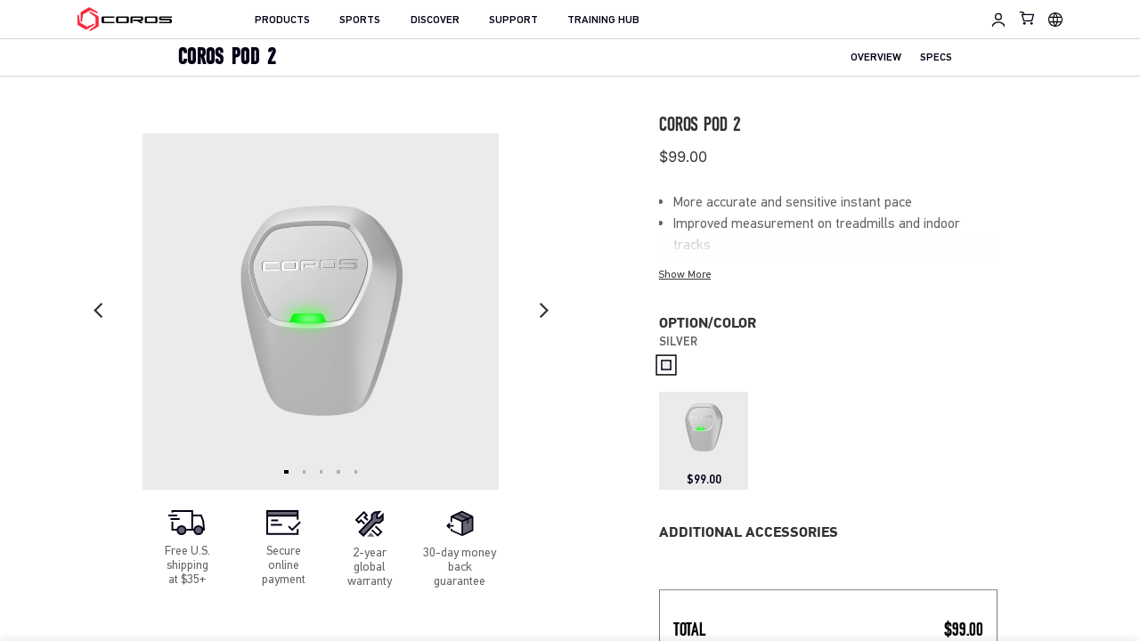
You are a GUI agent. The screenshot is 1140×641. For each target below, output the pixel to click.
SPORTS (359, 20)
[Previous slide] (98, 311)
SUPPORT (513, 20)
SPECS (936, 58)
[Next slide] (543, 311)
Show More (685, 274)
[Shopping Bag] (1028, 18)
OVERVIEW (876, 58)
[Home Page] (125, 19)
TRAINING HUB (603, 20)
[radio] (666, 365)
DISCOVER (435, 20)
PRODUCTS (282, 20)
